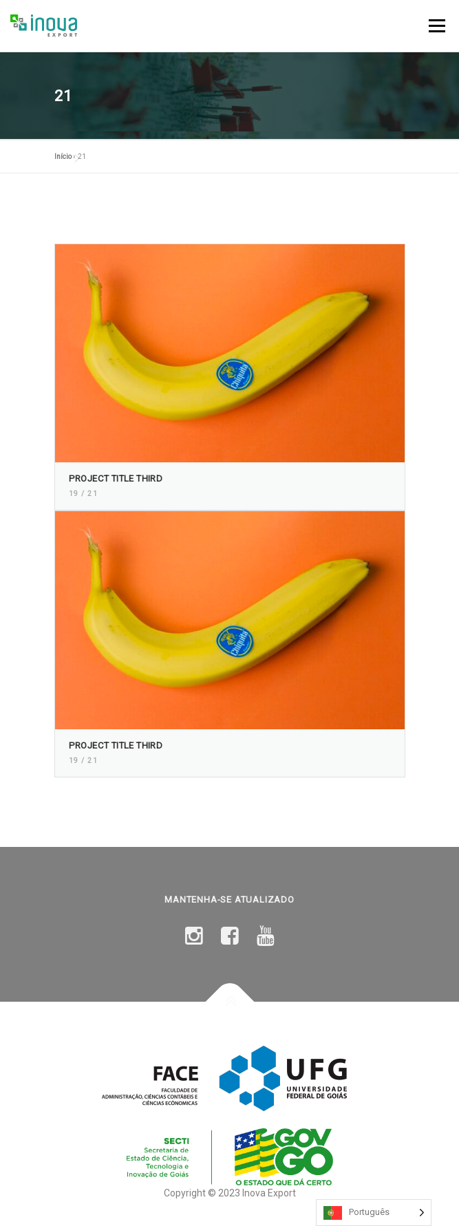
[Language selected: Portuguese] (373, 1212)
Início (63, 156)
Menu (436, 25)
